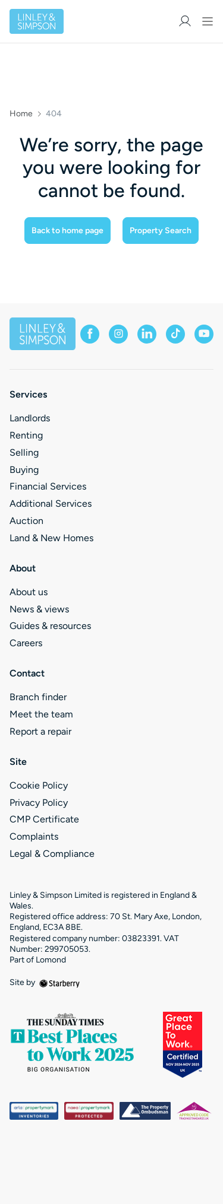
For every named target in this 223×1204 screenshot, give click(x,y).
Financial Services (48, 486)
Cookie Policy (39, 785)
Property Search (160, 230)
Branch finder (38, 697)
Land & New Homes (51, 538)
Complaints (34, 836)
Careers (26, 643)
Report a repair (40, 731)
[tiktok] (175, 334)
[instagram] (118, 334)
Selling (24, 452)
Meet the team (41, 714)
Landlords (30, 418)
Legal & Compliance (52, 853)
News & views (39, 609)
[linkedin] (146, 334)
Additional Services (51, 503)
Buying (24, 469)
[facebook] (89, 334)
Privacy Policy (39, 802)
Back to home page (67, 230)
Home (21, 114)
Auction (26, 520)
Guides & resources (50, 625)
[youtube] (203, 334)
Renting (26, 435)
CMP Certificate (44, 819)
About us (29, 592)
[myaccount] (184, 21)
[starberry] (59, 982)
